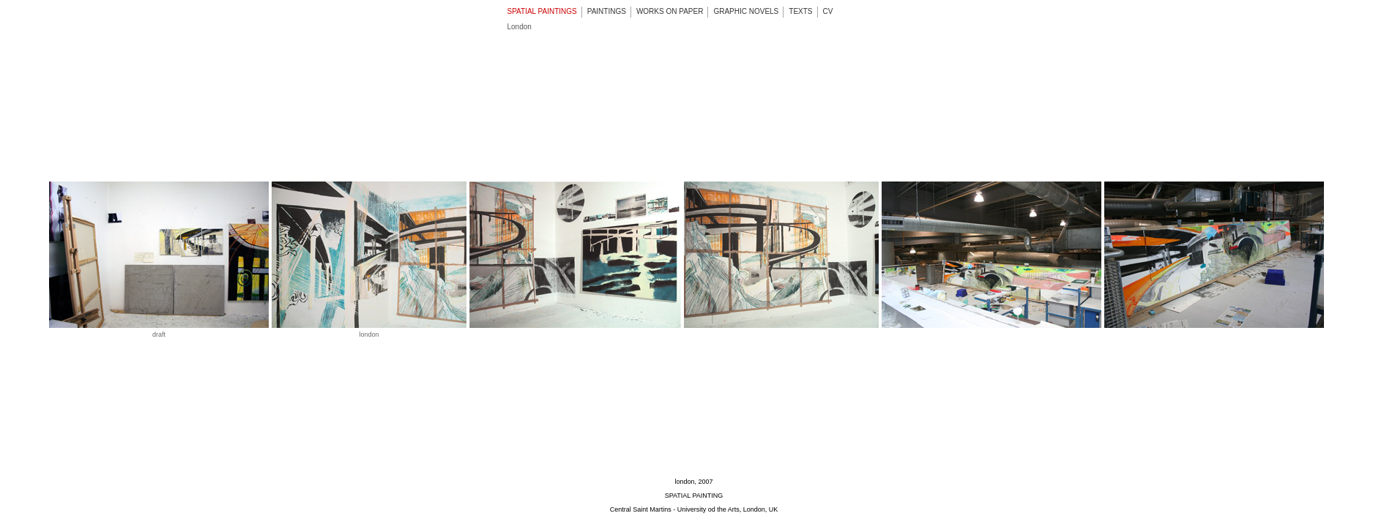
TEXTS (800, 11)
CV (828, 11)
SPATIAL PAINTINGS (542, 11)
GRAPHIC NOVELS (745, 11)
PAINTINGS (606, 11)
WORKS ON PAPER (670, 11)
